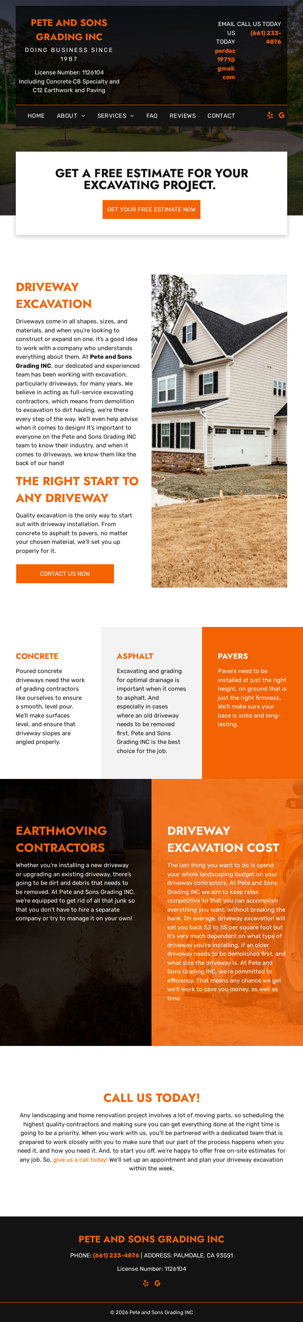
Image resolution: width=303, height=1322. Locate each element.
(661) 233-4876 (116, 1255)
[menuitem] (36, 116)
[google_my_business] (282, 116)
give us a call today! (80, 1159)
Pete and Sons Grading (69, 30)
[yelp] (270, 116)
